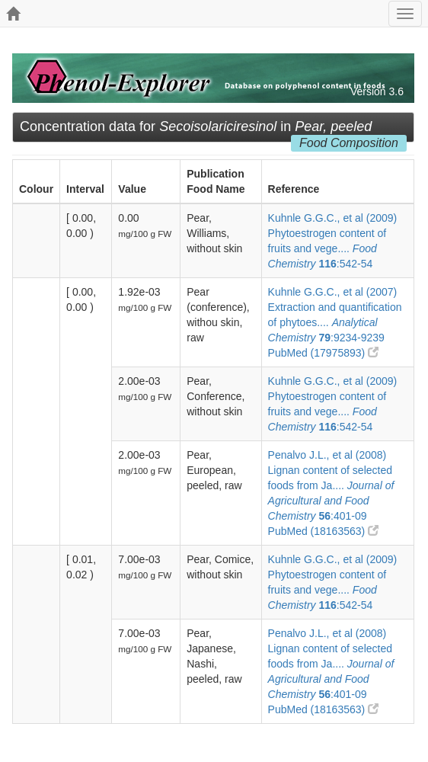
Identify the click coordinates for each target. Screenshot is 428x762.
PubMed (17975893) (323, 353)
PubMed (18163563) (323, 531)
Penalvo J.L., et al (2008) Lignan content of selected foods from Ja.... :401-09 (331, 485)
